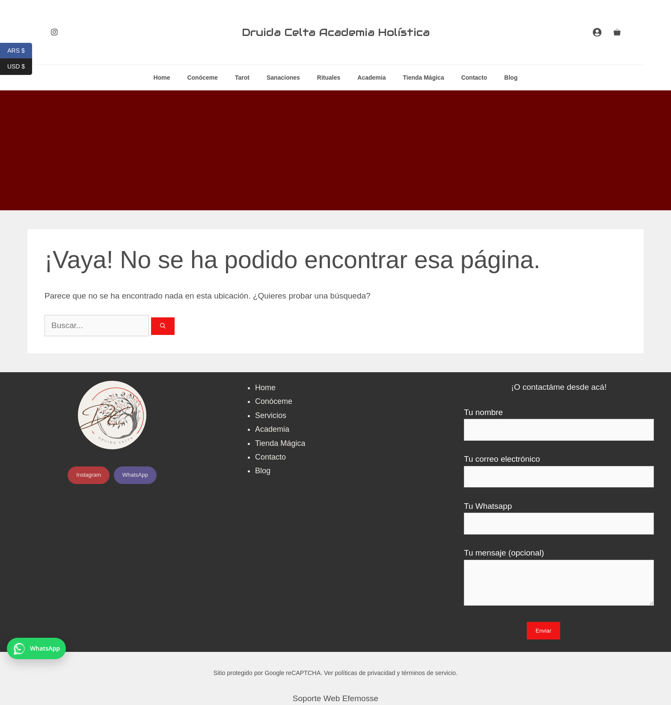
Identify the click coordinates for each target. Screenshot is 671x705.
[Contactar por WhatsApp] (36, 648)
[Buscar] (163, 326)
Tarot (242, 77)
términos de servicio (428, 672)
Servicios (270, 415)
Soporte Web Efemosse (335, 698)
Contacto (474, 77)
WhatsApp (135, 475)
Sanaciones (283, 77)
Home (162, 77)
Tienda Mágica (423, 77)
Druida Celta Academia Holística (336, 32)
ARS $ (19, 51)
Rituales (328, 77)
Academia (371, 77)
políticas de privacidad (365, 672)
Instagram (88, 475)
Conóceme (202, 77)
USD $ (19, 67)
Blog (510, 77)
